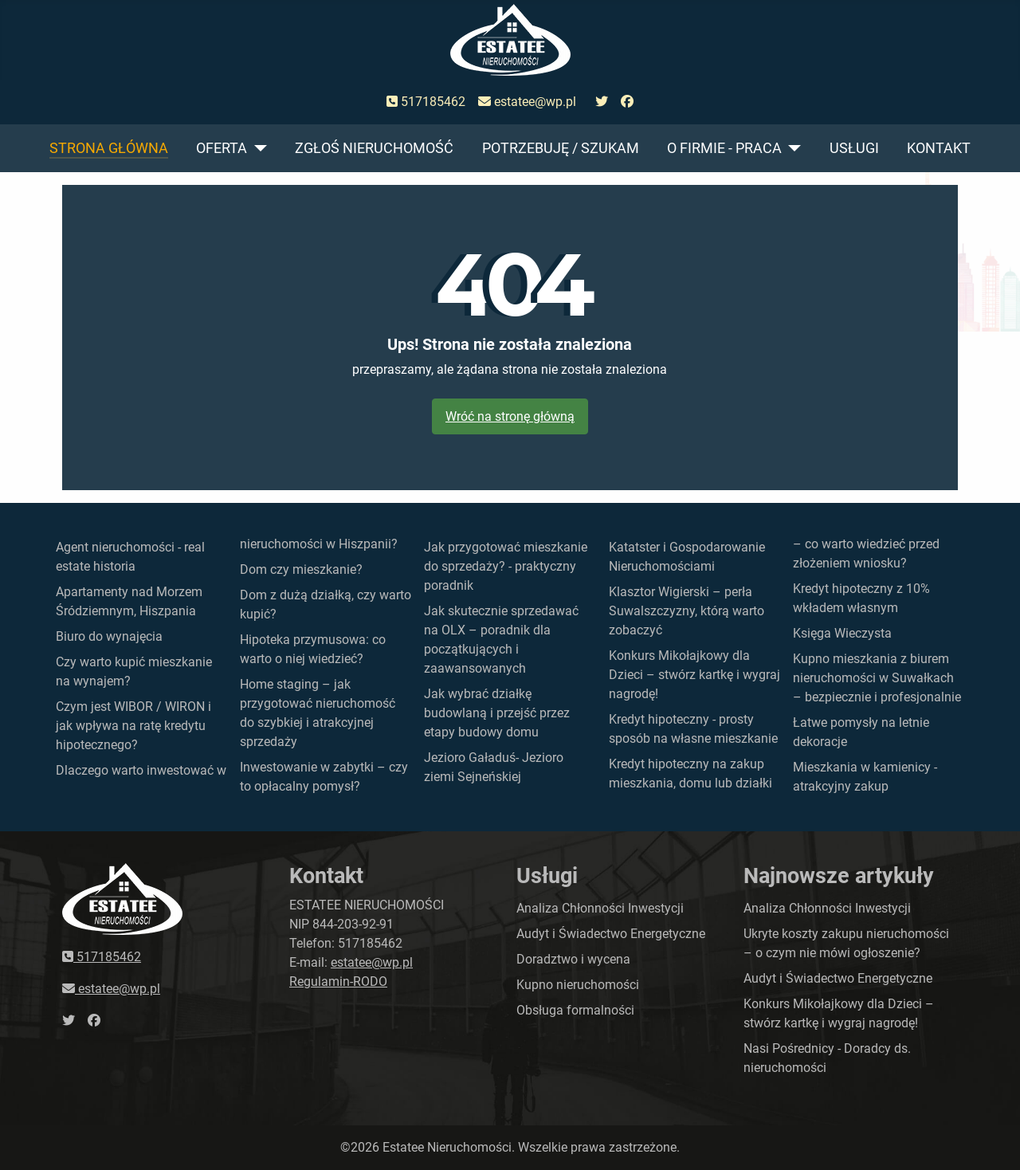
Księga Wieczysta (842, 633)
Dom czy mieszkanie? (301, 569)
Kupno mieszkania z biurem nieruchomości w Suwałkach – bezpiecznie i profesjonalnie (877, 678)
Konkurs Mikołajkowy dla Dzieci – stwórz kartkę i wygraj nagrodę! (694, 674)
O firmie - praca (724, 148)
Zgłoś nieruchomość (374, 148)
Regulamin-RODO (338, 981)
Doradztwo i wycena (573, 959)
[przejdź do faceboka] (627, 102)
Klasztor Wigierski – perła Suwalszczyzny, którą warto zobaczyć (686, 611)
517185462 (425, 101)
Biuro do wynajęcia (109, 636)
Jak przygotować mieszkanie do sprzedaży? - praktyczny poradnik (505, 566)
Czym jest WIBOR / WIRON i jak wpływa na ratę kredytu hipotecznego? (133, 725)
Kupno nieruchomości (577, 984)
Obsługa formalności (575, 1010)
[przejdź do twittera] (601, 102)
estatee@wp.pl (527, 101)
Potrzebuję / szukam (560, 148)
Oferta (221, 148)
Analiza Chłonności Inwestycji (600, 908)
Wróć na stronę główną (510, 416)
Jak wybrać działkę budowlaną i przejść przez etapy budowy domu (497, 713)
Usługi (854, 148)
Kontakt (939, 148)
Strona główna (108, 148)
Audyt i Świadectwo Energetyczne (610, 933)
